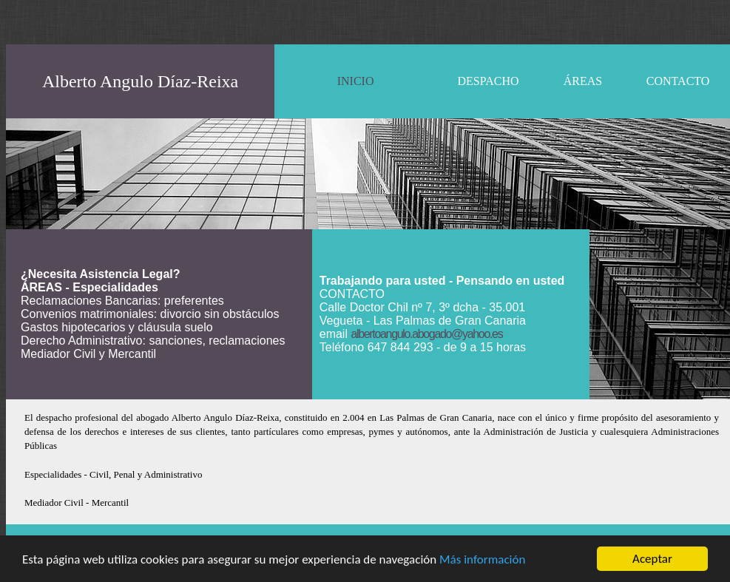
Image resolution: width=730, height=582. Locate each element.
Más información (482, 559)
